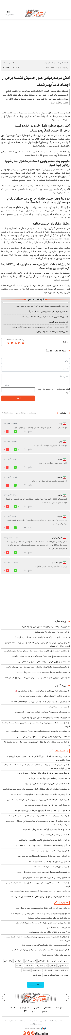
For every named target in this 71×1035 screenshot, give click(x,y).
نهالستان (19, 965)
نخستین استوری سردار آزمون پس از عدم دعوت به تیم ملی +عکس (42, 672)
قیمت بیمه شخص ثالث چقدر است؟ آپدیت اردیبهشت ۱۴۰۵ (44, 945)
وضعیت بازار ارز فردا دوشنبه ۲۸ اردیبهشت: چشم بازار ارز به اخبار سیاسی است (37, 815)
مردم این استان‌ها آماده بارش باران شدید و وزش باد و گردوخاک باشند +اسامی (37, 799)
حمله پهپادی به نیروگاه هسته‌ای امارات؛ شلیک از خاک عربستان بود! (41, 637)
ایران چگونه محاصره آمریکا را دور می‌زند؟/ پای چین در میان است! (40, 306)
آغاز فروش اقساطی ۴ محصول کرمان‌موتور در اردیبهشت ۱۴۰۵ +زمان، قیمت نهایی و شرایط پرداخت (37, 938)
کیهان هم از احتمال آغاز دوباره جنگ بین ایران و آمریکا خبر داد (43, 626)
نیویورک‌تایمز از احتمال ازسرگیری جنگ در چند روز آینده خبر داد (43, 696)
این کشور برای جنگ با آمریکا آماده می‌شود (51, 632)
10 (18, 506)
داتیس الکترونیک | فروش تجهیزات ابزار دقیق (53, 960)
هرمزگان (47, 62)
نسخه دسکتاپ (35, 985)
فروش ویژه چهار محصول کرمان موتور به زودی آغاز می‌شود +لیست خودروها (38, 949)
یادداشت (12, 1007)
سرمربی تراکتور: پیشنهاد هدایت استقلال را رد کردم (48, 861)
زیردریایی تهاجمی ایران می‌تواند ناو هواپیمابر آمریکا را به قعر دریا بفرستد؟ (39, 701)
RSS (25, 1011)
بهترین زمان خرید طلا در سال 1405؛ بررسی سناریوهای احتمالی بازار (41, 922)
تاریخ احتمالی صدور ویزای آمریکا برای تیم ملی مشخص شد (44, 829)
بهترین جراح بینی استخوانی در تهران (55, 975)
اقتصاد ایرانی (47, 970)
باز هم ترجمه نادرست (57, 322)
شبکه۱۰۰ (59, 1007)
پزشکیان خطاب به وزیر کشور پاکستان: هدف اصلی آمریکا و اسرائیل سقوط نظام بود (35, 650)
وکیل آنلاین (8, 960)
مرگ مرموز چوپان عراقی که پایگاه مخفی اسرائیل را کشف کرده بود (42, 661)
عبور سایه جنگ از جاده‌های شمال (54, 955)
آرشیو (34, 1011)
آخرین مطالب (60, 751)
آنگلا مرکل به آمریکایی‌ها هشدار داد (53, 834)
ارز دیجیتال (26, 970)
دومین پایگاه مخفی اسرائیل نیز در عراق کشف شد (48, 850)
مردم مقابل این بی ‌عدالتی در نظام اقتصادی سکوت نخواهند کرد (42, 691)
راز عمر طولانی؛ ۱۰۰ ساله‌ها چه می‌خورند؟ (50, 331)
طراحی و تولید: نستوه (35, 1028)
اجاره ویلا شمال (30, 960)
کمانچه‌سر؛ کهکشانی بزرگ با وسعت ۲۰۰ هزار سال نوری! (46, 783)
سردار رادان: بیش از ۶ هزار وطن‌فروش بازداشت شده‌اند (46, 805)
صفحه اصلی (64, 62)
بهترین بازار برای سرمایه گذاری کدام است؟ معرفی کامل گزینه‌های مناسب (39, 913)
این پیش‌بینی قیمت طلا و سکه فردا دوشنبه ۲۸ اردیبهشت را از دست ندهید (38, 794)
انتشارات (44, 1011)
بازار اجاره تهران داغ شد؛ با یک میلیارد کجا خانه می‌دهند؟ (43, 316)
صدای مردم (24, 1007)
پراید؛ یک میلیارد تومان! (58, 706)
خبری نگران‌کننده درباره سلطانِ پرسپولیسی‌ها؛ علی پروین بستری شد (41, 810)
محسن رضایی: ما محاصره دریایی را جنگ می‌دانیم (48, 778)
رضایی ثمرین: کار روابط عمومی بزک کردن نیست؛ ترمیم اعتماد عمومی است (38, 891)
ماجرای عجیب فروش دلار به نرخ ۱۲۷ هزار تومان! (47, 311)
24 (18, 431)
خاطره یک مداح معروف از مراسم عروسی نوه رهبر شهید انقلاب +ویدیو (38, 326)
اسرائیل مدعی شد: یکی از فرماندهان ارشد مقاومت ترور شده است (42, 856)
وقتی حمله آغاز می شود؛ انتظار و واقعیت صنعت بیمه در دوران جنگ (41, 908)
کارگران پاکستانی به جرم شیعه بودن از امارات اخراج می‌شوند (44, 877)
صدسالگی (48, 1007)
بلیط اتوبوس (36, 975)
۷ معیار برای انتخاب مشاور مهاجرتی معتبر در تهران (48, 932)
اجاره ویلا (52, 965)
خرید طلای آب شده (61, 970)
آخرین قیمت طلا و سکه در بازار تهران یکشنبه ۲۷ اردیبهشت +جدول (41, 845)
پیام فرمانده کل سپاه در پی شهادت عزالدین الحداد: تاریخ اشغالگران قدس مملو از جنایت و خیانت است (37, 823)
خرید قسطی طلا (41, 965)
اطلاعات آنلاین (35, 13)
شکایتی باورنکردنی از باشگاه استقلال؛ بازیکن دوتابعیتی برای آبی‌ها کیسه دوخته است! (34, 789)
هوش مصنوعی (63, 965)
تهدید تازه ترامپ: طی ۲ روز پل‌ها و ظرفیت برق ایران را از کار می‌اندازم (41, 712)
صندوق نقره (18, 960)
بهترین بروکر (36, 970)
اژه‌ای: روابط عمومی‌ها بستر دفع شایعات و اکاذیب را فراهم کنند (43, 840)
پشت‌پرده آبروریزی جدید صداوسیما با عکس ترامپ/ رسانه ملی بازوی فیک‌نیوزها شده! (34, 677)
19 (18, 449)
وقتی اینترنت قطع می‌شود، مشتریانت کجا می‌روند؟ (47, 918)
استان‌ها (54, 62)
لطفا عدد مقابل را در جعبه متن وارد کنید (54, 390)
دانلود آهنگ (29, 965)
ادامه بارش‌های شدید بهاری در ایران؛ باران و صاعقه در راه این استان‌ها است (38, 896)
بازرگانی (62, 902)
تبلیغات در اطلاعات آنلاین (57, 927)
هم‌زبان (36, 1007)
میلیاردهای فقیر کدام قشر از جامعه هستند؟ (50, 866)
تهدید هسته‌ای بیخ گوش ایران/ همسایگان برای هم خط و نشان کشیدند (39, 656)
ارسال (18, 398)
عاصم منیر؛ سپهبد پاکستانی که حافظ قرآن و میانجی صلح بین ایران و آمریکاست (36, 667)
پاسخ (30, 431)
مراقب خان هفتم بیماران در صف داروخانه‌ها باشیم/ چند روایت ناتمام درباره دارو (36, 731)
